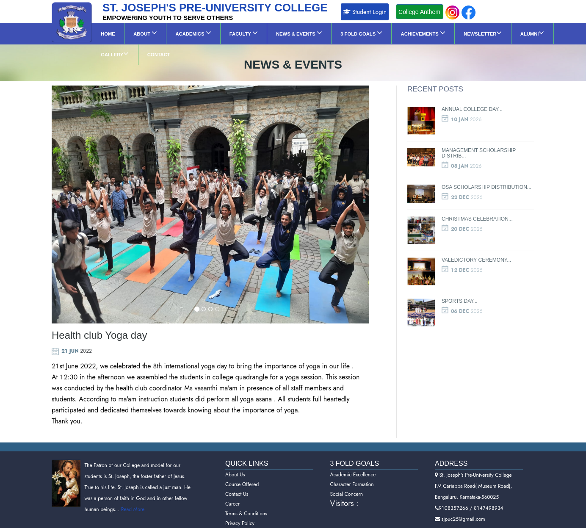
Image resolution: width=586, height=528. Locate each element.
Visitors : (344, 492)
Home (104, 33)
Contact (542, 33)
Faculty (218, 32)
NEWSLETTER (427, 32)
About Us (235, 463)
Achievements (374, 32)
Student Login (365, 12)
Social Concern (346, 483)
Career (232, 492)
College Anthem (419, 11)
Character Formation (352, 473)
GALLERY (506, 32)
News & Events (266, 32)
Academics (175, 32)
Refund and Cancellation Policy (258, 521)
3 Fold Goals (320, 32)
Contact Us (236, 483)
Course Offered (242, 473)
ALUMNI (469, 32)
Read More (131, 498)
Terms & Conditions (246, 502)
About (134, 32)
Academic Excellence (353, 463)
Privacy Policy (239, 512)
